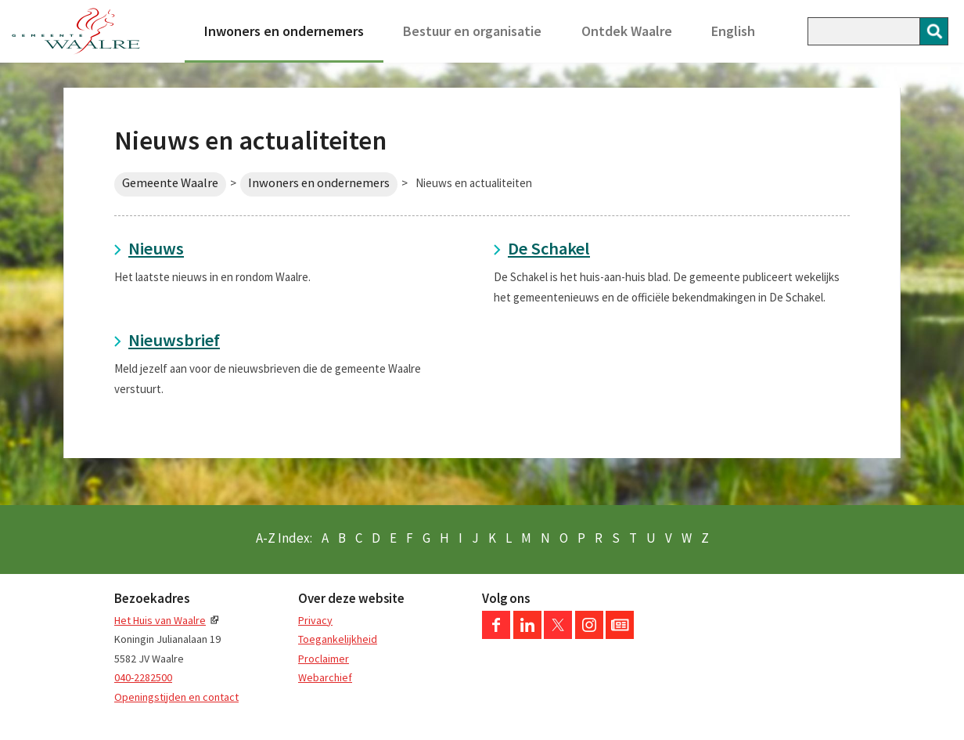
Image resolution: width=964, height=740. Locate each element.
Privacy (315, 620)
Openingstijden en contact (176, 697)
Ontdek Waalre (626, 31)
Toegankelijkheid (337, 639)
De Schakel (549, 248)
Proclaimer (323, 659)
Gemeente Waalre (170, 183)
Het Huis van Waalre (160, 620)
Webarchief (325, 677)
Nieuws (156, 248)
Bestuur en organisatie (472, 31)
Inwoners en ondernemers (284, 31)
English (733, 31)
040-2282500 (143, 677)
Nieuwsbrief (174, 340)
